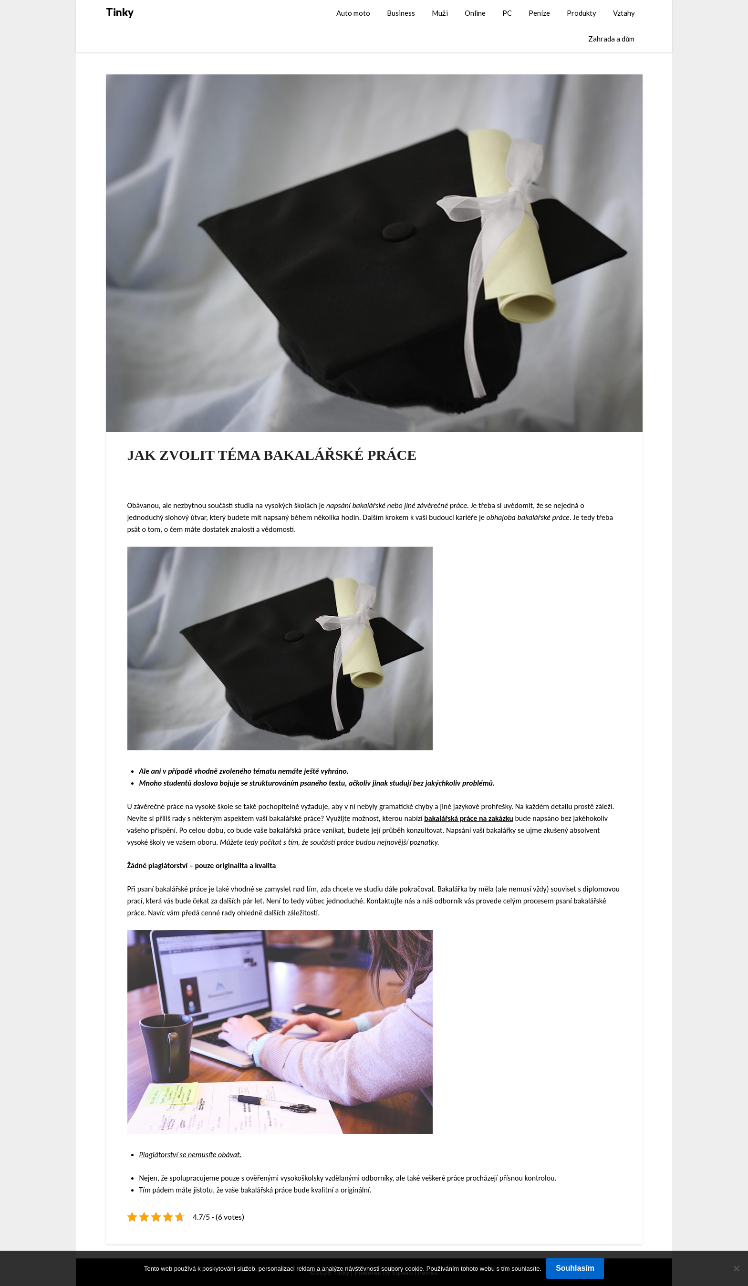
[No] (736, 1268)
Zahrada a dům (611, 38)
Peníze (539, 13)
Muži (440, 13)
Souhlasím (575, 1268)
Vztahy (624, 13)
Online (475, 13)
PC (507, 13)
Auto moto (353, 13)
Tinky (120, 12)
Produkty (581, 13)
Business (401, 13)
